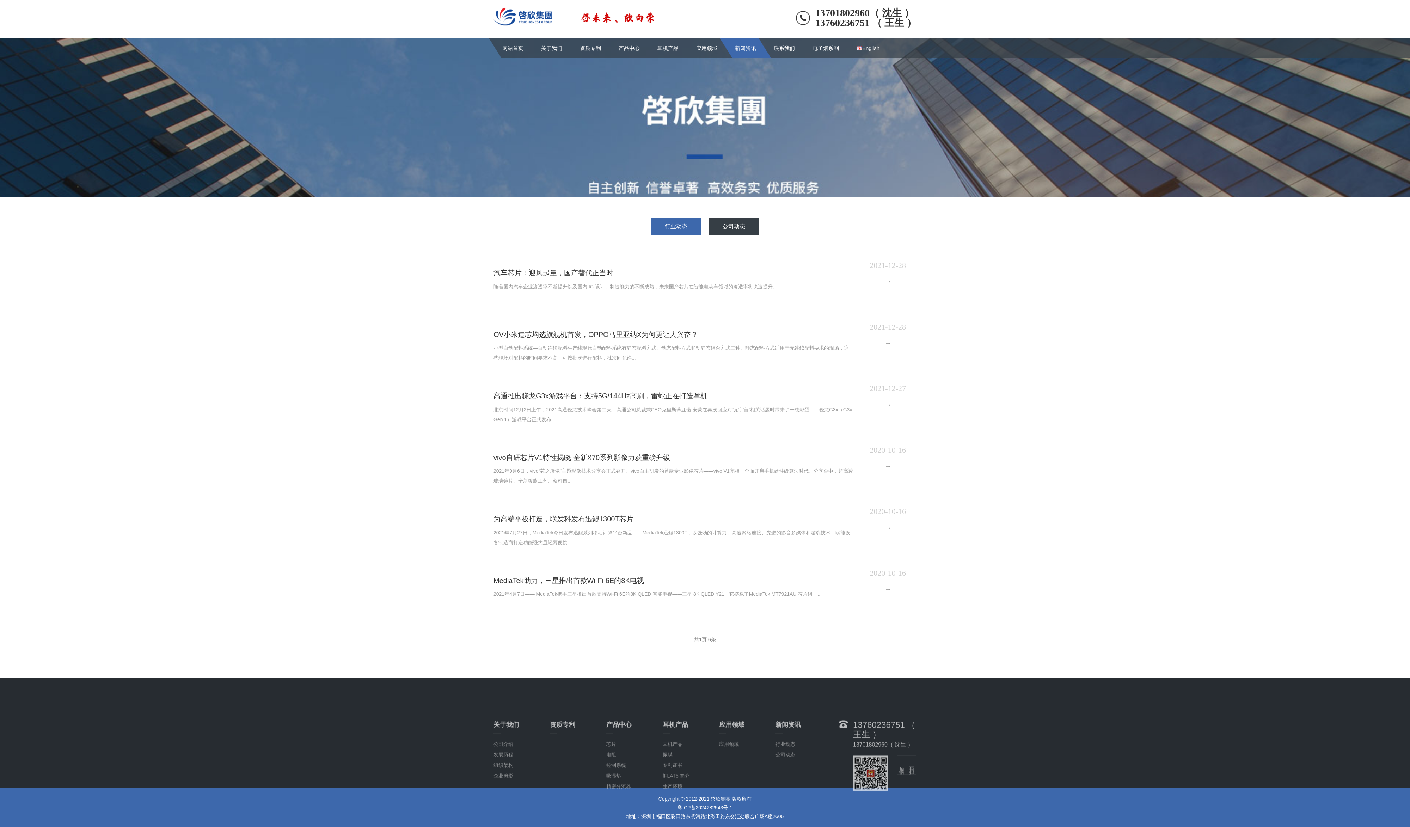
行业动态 (676, 226)
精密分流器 (618, 813)
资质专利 (590, 48)
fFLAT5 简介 (676, 802)
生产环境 (672, 813)
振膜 (668, 781)
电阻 (611, 781)
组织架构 (503, 792)
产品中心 (629, 48)
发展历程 (503, 781)
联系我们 (784, 48)
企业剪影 (503, 802)
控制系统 (616, 792)
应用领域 (706, 48)
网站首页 (512, 48)
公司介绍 (503, 770)
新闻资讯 (745, 48)
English (868, 48)
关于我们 (551, 48)
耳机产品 (668, 48)
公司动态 (734, 226)
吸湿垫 (613, 802)
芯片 (611, 770)
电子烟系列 (826, 48)
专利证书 (672, 792)
